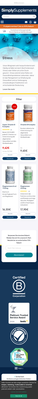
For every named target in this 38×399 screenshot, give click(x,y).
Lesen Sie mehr (9, 89)
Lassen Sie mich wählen (18, 392)
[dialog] (19, 389)
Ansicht (10, 155)
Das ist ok (18, 396)
